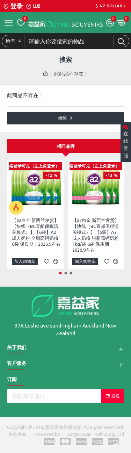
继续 (62, 118)
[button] (60, 273)
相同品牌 (66, 146)
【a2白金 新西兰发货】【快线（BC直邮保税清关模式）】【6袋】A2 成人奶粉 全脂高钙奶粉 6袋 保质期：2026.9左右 (36, 232)
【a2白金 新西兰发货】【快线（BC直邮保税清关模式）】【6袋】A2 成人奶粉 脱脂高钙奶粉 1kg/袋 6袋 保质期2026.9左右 (95, 235)
